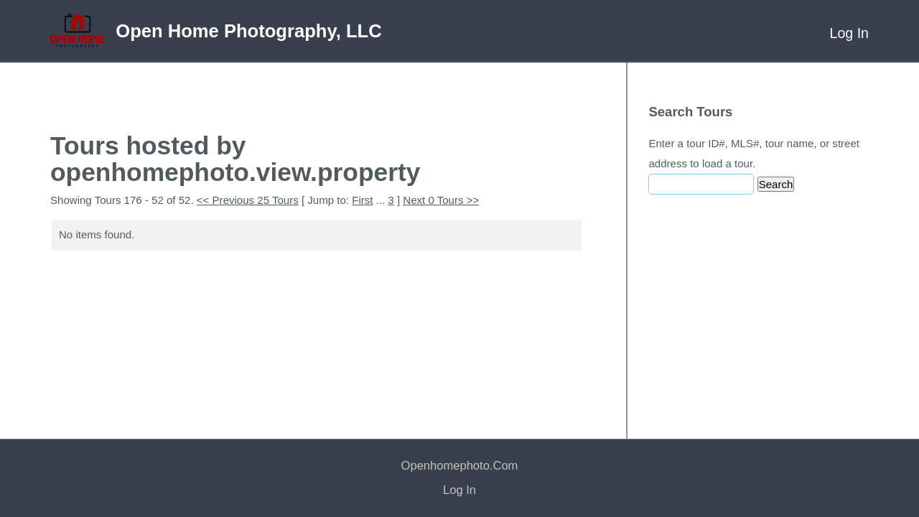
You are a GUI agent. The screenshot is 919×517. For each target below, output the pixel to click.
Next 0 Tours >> (441, 200)
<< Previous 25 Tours (248, 200)
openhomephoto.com (459, 465)
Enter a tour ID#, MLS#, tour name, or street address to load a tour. (753, 153)
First (362, 200)
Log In (849, 33)
